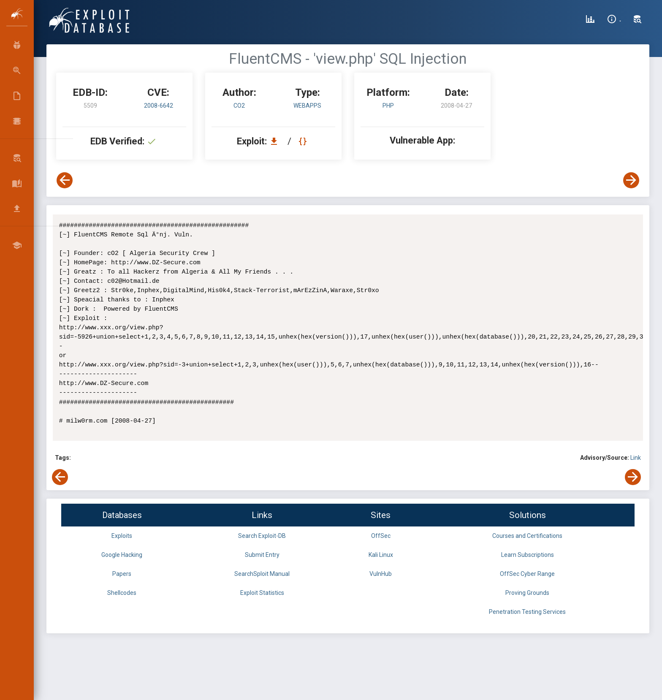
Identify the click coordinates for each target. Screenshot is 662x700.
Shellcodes (121, 592)
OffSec (381, 535)
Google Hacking (121, 554)
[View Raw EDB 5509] (304, 141)
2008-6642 (158, 105)
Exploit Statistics (262, 592)
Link (635, 457)
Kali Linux (381, 554)
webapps (307, 105)
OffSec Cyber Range (527, 573)
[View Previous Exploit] (65, 180)
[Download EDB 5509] (276, 141)
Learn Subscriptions (527, 554)
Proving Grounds (527, 592)
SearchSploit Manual (262, 573)
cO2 (239, 105)
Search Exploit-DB (262, 535)
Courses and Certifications (527, 535)
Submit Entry (262, 554)
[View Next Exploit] (631, 180)
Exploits (121, 535)
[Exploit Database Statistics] (590, 20)
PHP (388, 105)
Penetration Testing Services (527, 611)
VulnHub (380, 573)
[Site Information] (614, 20)
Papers (121, 573)
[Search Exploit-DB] (637, 20)
